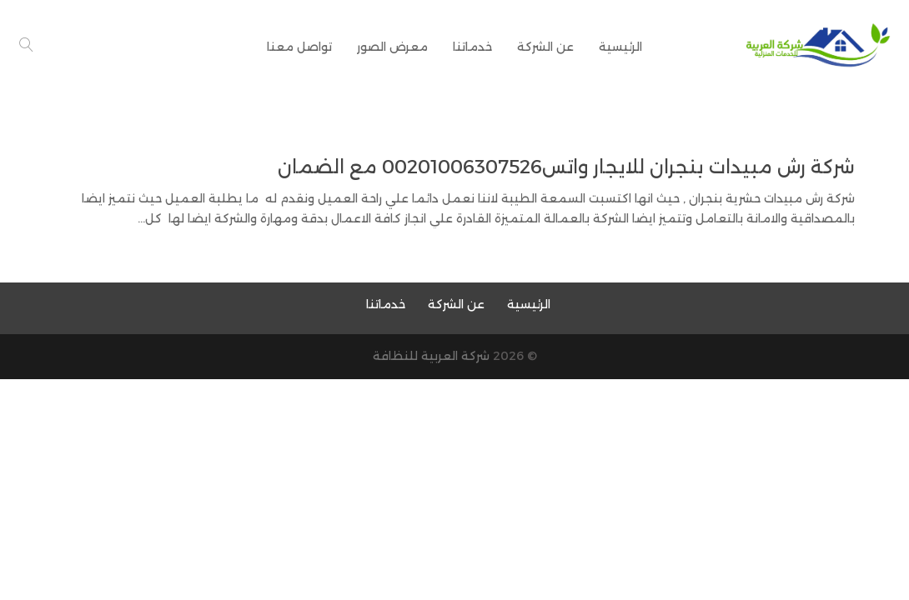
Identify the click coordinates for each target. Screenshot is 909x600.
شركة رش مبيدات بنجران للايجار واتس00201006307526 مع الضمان (566, 167)
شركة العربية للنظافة (431, 355)
